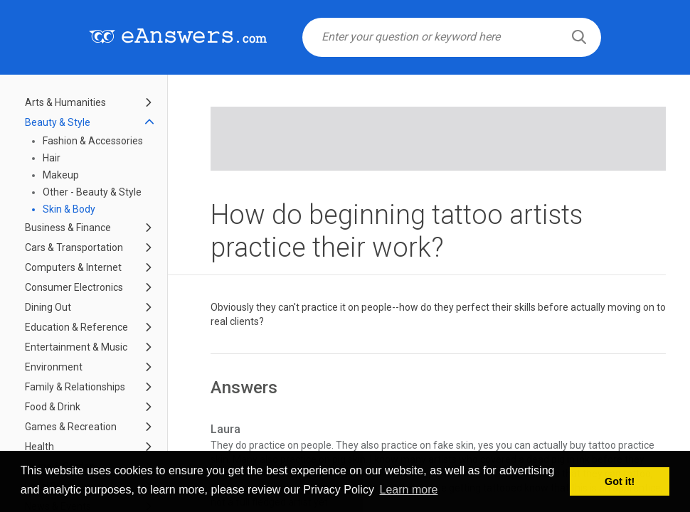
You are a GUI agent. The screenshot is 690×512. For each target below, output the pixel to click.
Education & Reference (76, 327)
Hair (51, 158)
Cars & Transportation (74, 247)
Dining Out (48, 307)
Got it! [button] (620, 481)
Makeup (61, 175)
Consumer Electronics (74, 287)
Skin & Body (69, 209)
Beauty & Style (57, 122)
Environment (54, 367)
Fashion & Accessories (93, 140)
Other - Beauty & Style (92, 192)
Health (39, 446)
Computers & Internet (73, 267)
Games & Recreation (71, 426)
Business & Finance (68, 227)
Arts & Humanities (65, 102)
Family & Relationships (75, 387)
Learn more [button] (409, 490)
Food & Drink (52, 406)
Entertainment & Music (76, 347)
